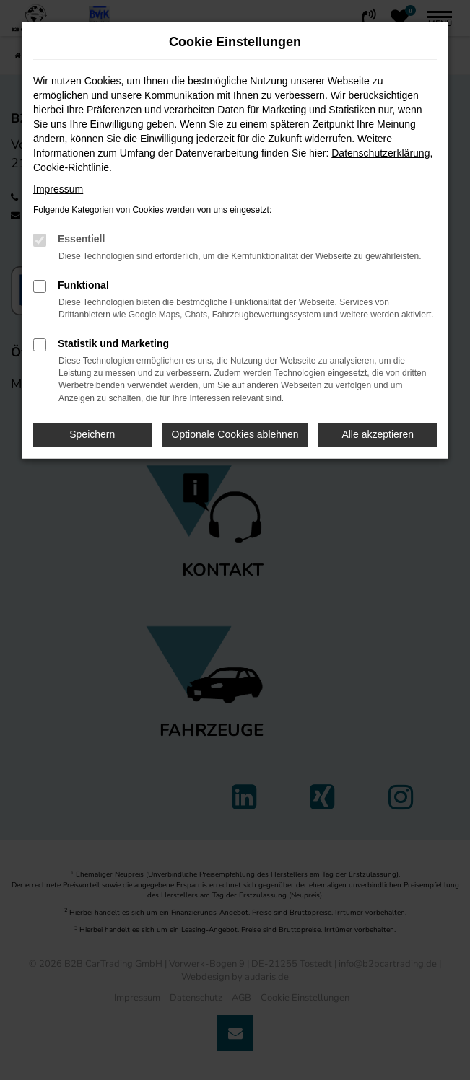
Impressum (58, 189)
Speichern (92, 434)
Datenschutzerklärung (380, 153)
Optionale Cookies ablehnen (235, 434)
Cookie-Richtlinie (71, 167)
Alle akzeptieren (377, 434)
